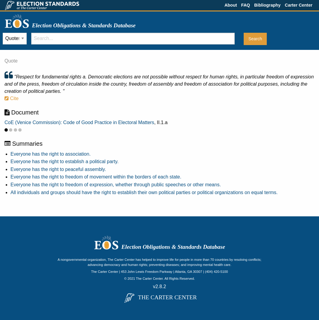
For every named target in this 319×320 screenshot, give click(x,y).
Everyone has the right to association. (51, 154)
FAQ (245, 5)
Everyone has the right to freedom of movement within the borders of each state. (96, 176)
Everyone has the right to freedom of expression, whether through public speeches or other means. (116, 184)
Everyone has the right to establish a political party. (65, 161)
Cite (12, 98)
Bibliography (267, 5)
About (230, 5)
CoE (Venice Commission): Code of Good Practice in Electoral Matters (79, 122)
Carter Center (298, 5)
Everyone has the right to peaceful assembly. (58, 169)
